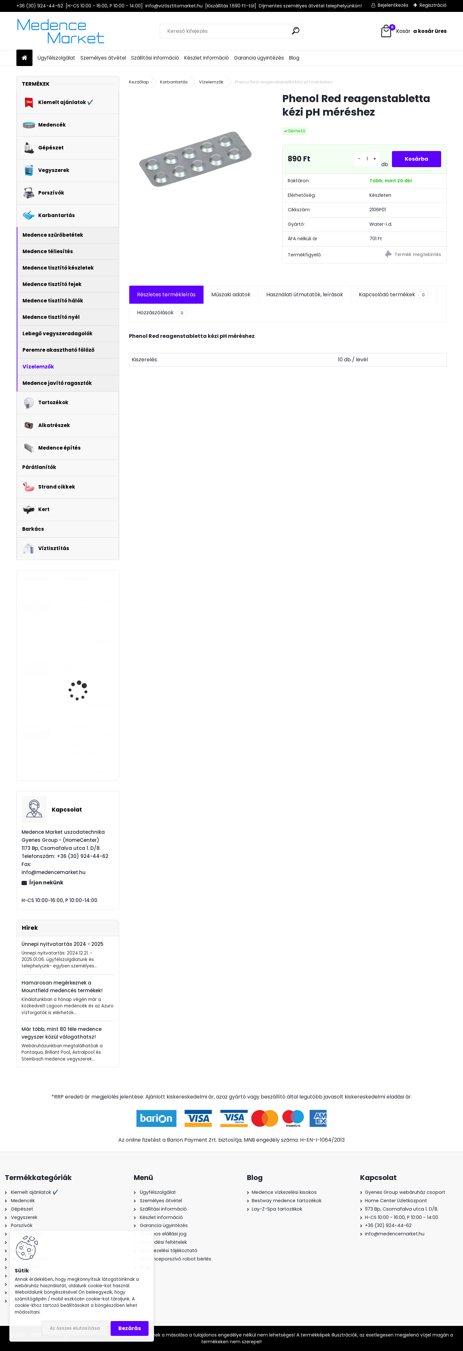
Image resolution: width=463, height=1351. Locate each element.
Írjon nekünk (46, 882)
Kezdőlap (139, 82)
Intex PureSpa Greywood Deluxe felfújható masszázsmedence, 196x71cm (86, 610)
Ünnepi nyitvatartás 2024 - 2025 (63, 944)
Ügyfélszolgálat (56, 57)
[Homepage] (24, 58)
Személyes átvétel (103, 57)
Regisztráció (433, 5)
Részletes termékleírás (166, 294)
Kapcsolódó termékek (394, 295)
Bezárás (129, 1328)
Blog (294, 57)
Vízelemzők (211, 82)
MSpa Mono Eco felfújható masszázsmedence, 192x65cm (81, 673)
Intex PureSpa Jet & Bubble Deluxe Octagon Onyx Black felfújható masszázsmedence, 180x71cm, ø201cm (85, 740)
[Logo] (60, 31)
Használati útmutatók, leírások (304, 294)
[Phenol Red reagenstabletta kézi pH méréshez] (195, 158)
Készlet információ (206, 57)
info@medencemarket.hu (394, 1234)
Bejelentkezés (393, 5)
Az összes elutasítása (75, 1328)
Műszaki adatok (230, 294)
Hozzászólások (162, 313)
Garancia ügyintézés (259, 57)
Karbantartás (174, 82)
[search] (295, 30)
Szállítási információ (155, 57)
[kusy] (367, 159)
